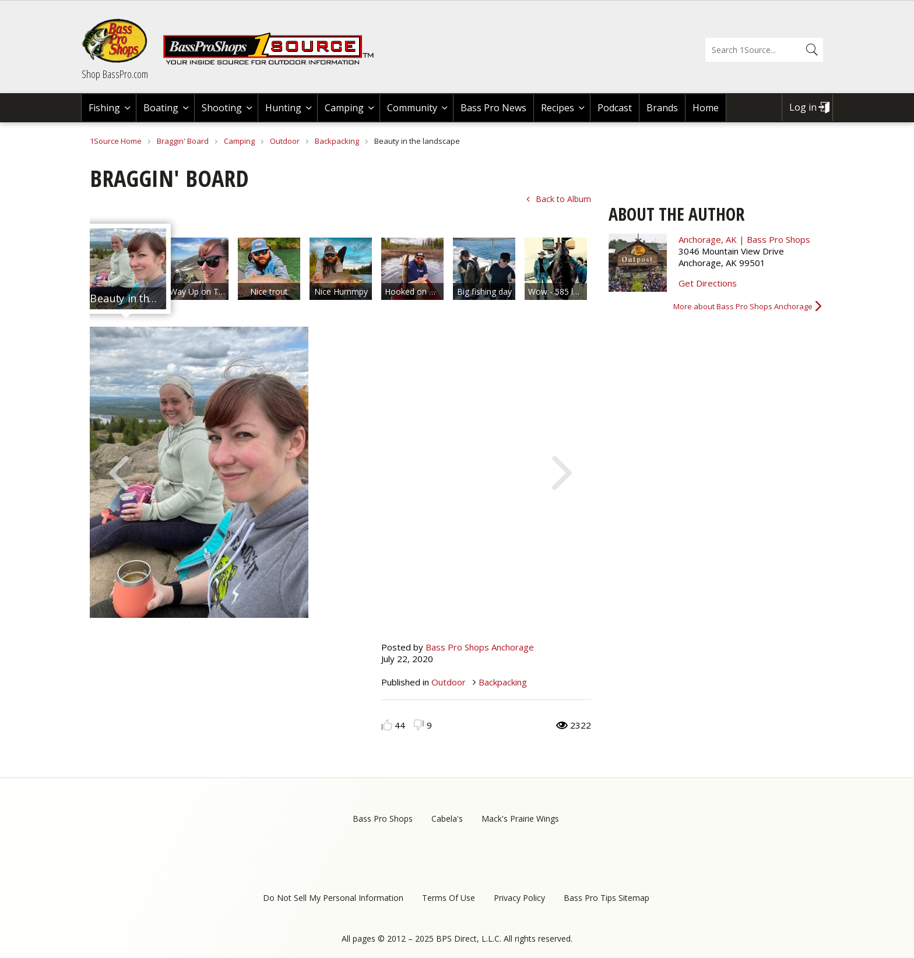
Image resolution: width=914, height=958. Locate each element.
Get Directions (708, 283)
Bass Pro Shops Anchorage (480, 647)
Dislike (418, 724)
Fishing (104, 107)
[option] (125, 269)
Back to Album (563, 198)
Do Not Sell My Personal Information (333, 897)
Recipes (557, 107)
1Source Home (116, 141)
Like (386, 724)
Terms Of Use (448, 897)
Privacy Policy (519, 897)
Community (412, 107)
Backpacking (337, 141)
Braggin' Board (183, 141)
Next (562, 472)
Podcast (614, 107)
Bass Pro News (493, 107)
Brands (662, 107)
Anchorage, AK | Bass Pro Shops (744, 239)
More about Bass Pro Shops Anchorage (743, 306)
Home (705, 107)
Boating (160, 107)
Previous (119, 472)
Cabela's (447, 818)
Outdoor (285, 141)
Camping (344, 107)
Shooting (222, 107)
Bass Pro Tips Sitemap (606, 897)
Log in (803, 107)
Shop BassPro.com (115, 74)
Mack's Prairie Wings (520, 818)
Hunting (283, 107)
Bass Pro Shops (383, 818)
